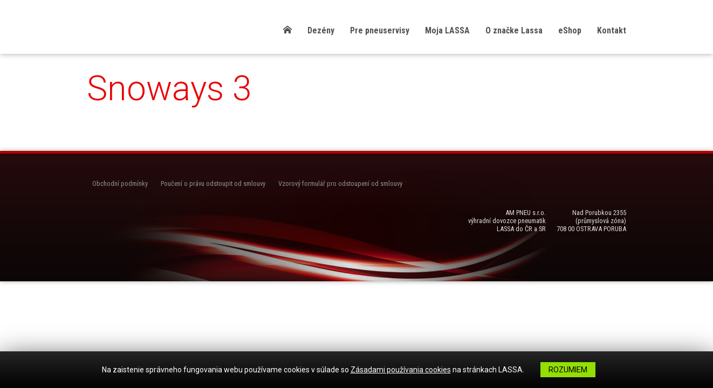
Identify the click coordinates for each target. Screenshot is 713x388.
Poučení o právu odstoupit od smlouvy (213, 183)
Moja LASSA (447, 30)
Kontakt (611, 30)
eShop (569, 30)
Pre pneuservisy (379, 30)
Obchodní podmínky (120, 183)
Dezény (320, 30)
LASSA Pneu (149, 28)
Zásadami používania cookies (401, 369)
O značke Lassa (514, 30)
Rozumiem (568, 369)
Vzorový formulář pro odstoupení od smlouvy (340, 183)
